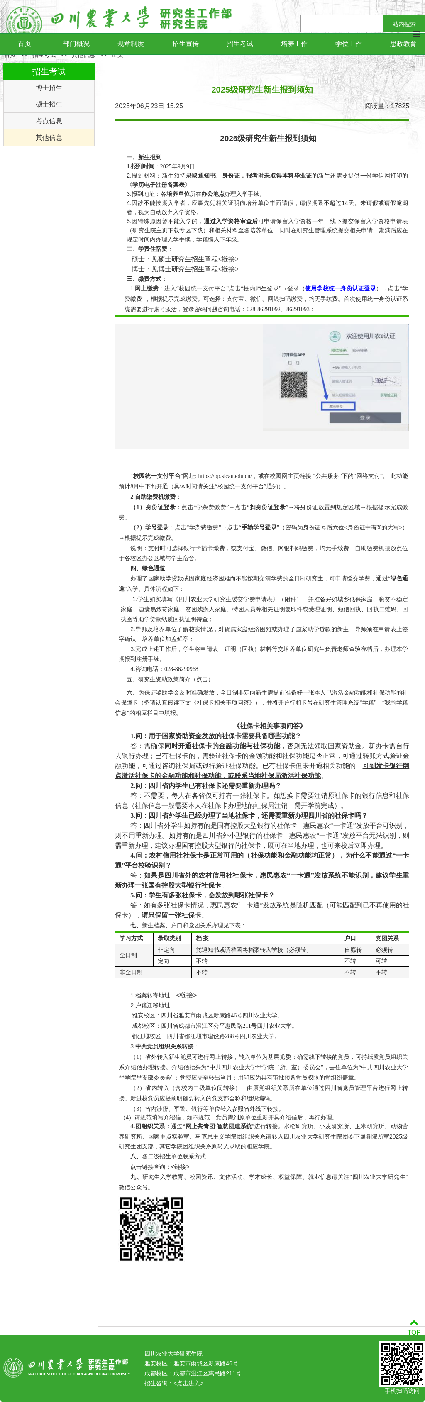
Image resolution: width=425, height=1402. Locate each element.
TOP (414, 1327)
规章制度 (130, 43)
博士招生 (49, 87)
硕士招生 (49, 104)
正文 (117, 54)
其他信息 (83, 54)
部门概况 (76, 43)
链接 (228, 259)
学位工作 (348, 43)
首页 (24, 43)
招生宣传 (185, 43)
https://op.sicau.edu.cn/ (225, 476)
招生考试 (240, 43)
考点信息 (49, 120)
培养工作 (294, 43)
